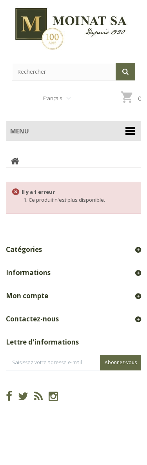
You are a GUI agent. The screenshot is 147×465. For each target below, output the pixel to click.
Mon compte (27, 295)
